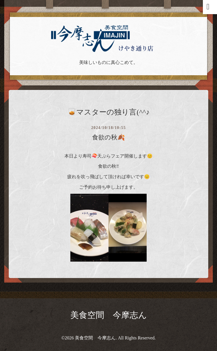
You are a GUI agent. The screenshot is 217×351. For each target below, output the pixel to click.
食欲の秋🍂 (108, 137)
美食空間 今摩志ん (108, 315)
